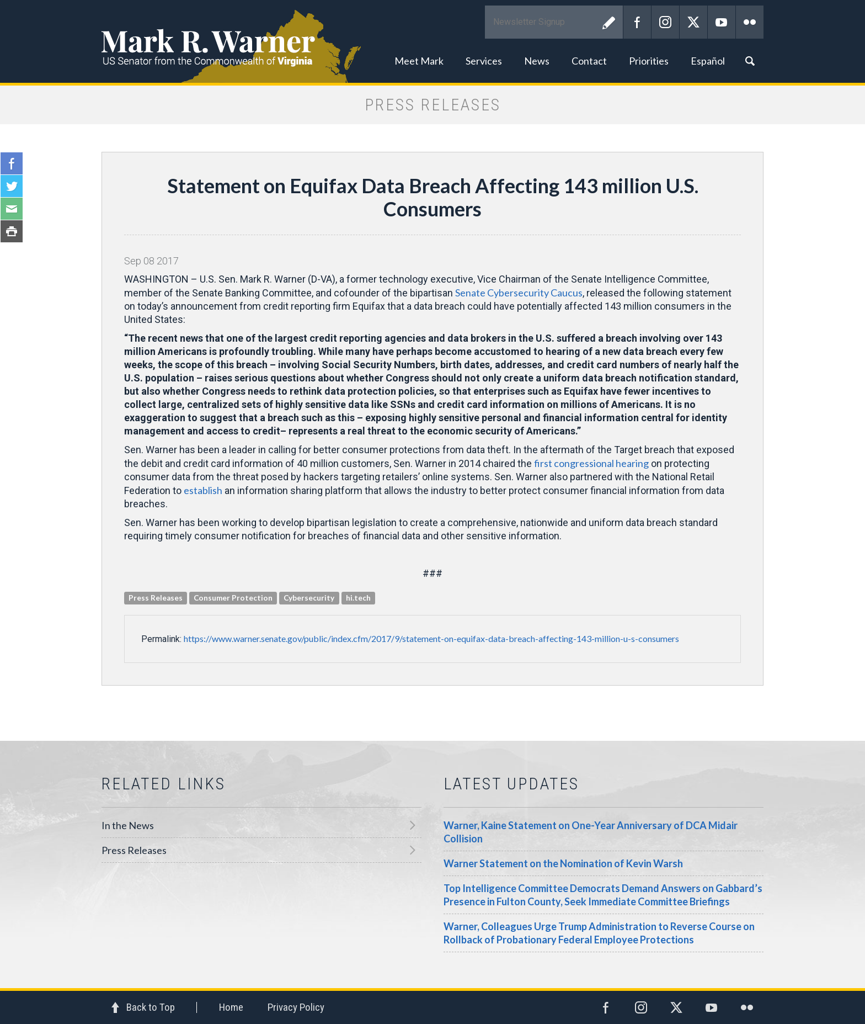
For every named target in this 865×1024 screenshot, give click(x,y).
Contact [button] (589, 61)
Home (231, 1007)
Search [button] (749, 60)
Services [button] (484, 61)
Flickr (749, 22)
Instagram (665, 22)
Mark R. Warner (432, 41)
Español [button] (708, 61)
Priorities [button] (649, 61)
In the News (128, 825)
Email (12, 209)
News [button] (536, 61)
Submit (609, 22)
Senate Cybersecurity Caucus (519, 292)
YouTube (721, 22)
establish (203, 490)
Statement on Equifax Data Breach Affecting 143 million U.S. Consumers (432, 197)
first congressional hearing (591, 463)
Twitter (693, 22)
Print (12, 231)
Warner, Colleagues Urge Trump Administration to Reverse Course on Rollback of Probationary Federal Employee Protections (599, 933)
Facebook (637, 22)
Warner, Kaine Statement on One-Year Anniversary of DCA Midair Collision (591, 832)
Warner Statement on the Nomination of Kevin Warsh (563, 863)
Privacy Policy (296, 1007)
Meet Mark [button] (419, 61)
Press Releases (134, 850)
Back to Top (150, 1007)
